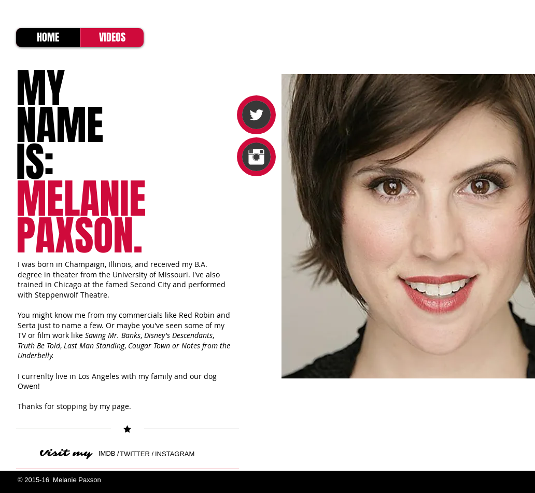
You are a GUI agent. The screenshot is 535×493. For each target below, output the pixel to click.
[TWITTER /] (137, 454)
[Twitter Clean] (256, 115)
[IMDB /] (109, 454)
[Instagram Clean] (256, 157)
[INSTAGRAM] (182, 454)
